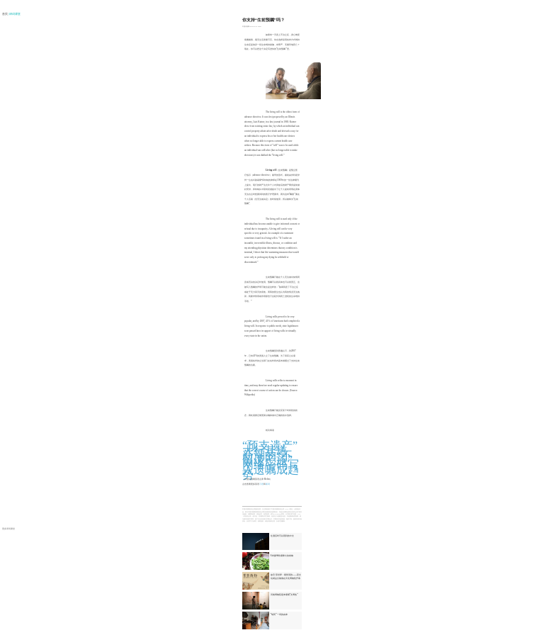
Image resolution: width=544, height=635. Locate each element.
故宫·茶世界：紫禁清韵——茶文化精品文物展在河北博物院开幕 (286, 576)
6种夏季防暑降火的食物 (282, 555)
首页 (5, 14)
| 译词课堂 (14, 14)
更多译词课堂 (8, 528)
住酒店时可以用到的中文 (282, 535)
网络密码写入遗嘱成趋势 (270, 469)
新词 (268, 484)
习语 (261, 484)
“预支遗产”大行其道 (270, 447)
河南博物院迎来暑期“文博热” (284, 594)
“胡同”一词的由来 (279, 614)
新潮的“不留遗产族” (267, 457)
